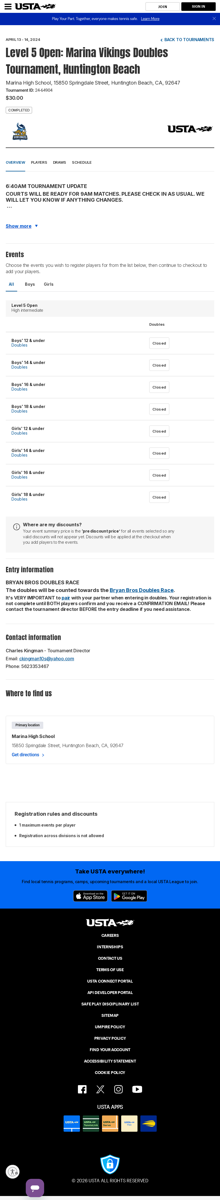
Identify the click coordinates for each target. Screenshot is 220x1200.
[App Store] (90, 896)
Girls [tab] (49, 284)
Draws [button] (59, 162)
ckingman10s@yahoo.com (46, 658)
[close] (214, 19)
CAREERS (110, 935)
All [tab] (11, 284)
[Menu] (8, 6)
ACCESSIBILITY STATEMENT (110, 1061)
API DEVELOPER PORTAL (110, 992)
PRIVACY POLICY (110, 1038)
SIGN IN (198, 6)
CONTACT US (110, 958)
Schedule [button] (82, 162)
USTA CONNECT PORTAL (110, 981)
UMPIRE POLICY (110, 1026)
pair (66, 598)
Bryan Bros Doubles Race (142, 590)
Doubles (19, 345)
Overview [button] (15, 162)
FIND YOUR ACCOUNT (110, 1049)
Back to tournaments (189, 39)
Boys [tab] (30, 284)
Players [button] (39, 162)
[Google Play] (129, 896)
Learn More (150, 18)
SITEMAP (110, 1015)
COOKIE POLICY (110, 1072)
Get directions (25, 754)
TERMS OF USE (109, 969)
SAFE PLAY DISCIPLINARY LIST (110, 1004)
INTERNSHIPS (110, 946)
